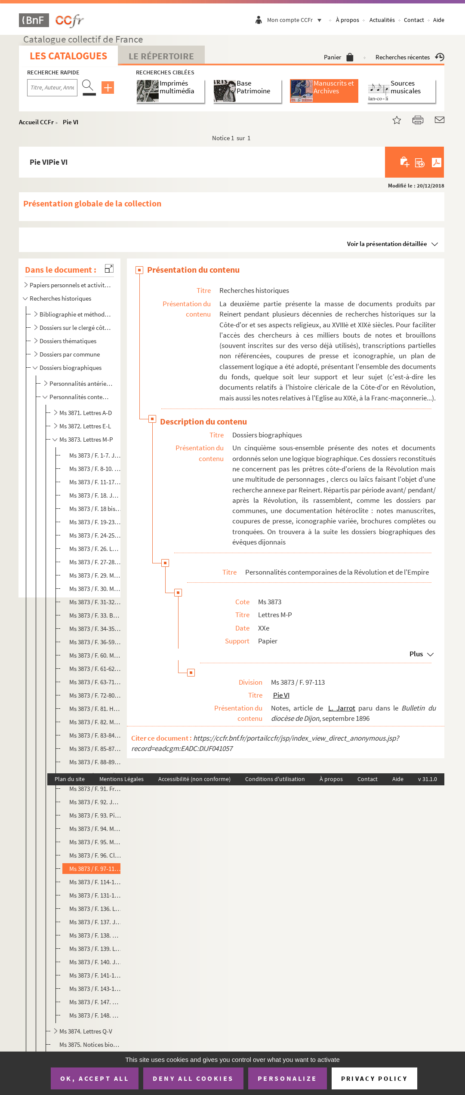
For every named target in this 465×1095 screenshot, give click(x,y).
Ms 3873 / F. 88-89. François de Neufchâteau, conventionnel (95, 762)
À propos (347, 20)
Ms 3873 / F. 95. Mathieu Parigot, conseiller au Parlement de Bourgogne (95, 842)
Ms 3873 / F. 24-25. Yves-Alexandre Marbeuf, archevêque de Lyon (95, 535)
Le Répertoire (161, 56)
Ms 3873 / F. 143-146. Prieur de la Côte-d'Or (95, 988)
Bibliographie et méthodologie (76, 314)
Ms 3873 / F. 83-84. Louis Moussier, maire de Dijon (95, 735)
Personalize (287, 1078)
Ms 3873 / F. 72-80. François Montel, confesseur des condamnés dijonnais (95, 695)
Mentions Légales (121, 779)
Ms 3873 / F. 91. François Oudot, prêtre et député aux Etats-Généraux (95, 788)
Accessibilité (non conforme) (194, 779)
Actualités (382, 20)
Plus (416, 653)
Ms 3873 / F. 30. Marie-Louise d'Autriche (95, 588)
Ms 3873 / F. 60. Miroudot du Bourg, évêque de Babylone (95, 655)
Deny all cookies (193, 1078)
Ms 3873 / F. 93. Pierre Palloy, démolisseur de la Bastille (95, 815)
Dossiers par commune (70, 354)
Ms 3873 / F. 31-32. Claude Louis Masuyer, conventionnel (95, 602)
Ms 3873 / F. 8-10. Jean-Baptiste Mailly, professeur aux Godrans (95, 468)
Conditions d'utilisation (275, 779)
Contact (414, 20)
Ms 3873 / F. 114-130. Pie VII (95, 882)
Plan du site (70, 779)
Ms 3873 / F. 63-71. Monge (95, 682)
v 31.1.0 (427, 779)
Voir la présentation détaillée (387, 244)
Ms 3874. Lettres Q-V (85, 1031)
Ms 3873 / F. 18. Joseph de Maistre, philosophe (95, 495)
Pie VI (70, 122)
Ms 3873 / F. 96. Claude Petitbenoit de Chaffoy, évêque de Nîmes (95, 855)
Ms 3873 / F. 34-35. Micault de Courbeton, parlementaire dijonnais (95, 628)
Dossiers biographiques (71, 367)
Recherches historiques (60, 298)
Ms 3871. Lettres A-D (85, 413)
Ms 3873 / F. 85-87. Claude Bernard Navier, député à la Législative (95, 748)
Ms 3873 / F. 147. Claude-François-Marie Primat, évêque (95, 1002)
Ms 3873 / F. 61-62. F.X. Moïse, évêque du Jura (95, 668)
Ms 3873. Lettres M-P (86, 439)
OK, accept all (94, 1078)
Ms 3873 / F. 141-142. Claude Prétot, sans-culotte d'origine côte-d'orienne (95, 975)
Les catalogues (68, 55)
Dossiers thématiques (68, 341)
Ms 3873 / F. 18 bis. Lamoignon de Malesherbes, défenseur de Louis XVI (95, 508)
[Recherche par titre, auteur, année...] (52, 87)
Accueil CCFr (36, 122)
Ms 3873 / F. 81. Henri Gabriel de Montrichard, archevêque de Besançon (95, 708)
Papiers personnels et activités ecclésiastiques (70, 285)
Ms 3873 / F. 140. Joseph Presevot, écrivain (95, 962)
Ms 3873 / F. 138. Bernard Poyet (95, 935)
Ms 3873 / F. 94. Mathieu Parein (95, 828)
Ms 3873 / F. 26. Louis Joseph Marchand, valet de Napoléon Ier (95, 548)
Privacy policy (374, 1078)
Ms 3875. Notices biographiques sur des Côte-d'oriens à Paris (89, 1044)
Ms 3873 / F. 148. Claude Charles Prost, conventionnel (95, 1015)
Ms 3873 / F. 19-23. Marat (95, 522)
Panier (339, 57)
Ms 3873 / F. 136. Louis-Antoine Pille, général (95, 908)
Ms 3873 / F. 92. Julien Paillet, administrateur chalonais (95, 802)
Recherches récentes (410, 57)
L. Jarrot (341, 708)
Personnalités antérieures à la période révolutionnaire (81, 383)
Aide (438, 20)
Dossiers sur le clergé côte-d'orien (76, 327)
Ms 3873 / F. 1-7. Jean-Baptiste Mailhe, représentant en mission (95, 455)
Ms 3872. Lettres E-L (85, 426)
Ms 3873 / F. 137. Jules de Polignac (95, 922)
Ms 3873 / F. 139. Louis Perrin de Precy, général (95, 948)
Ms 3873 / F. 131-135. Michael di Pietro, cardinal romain (95, 895)
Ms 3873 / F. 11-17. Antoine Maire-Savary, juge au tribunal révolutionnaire (95, 482)
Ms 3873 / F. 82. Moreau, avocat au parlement (95, 722)
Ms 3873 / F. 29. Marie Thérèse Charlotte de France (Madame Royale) (95, 575)
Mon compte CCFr (296, 19)
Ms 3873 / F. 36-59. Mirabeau (95, 642)
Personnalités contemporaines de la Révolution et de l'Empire (81, 397)
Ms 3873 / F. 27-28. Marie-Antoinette (95, 562)
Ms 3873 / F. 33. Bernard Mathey (95, 615)
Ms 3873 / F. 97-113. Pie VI (95, 868)
